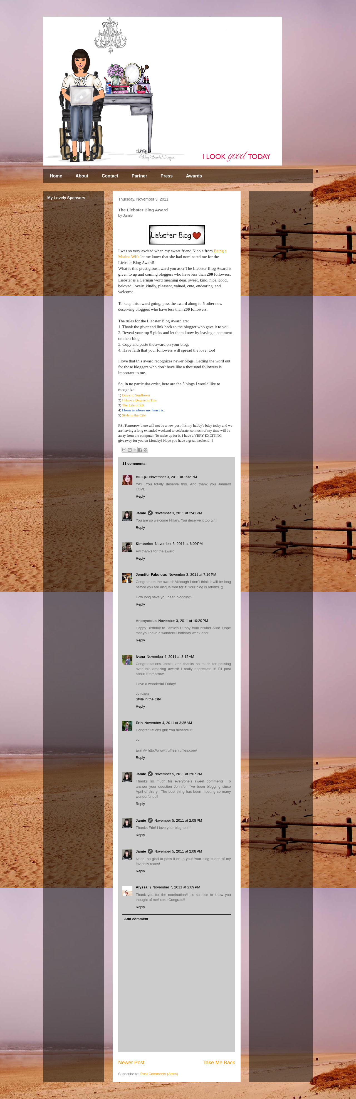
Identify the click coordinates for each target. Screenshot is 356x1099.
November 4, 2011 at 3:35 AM (168, 723)
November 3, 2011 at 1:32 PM (173, 477)
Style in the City (134, 415)
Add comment (136, 919)
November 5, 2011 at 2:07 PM (178, 774)
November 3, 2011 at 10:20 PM (183, 621)
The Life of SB (133, 405)
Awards (194, 176)
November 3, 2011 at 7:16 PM (192, 574)
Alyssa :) (143, 887)
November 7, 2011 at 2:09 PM (176, 887)
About (81, 176)
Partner (139, 176)
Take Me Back (219, 1062)
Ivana (140, 657)
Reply (140, 496)
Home (56, 176)
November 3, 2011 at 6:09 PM (179, 544)
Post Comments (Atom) (159, 1074)
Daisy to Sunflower (136, 395)
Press (166, 176)
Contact (110, 176)
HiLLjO (142, 477)
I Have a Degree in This (139, 400)
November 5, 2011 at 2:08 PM (178, 820)
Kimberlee (144, 544)
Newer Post (131, 1062)
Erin (139, 723)
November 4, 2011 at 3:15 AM (170, 657)
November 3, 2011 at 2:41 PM (178, 513)
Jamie (141, 513)
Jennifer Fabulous (151, 574)
